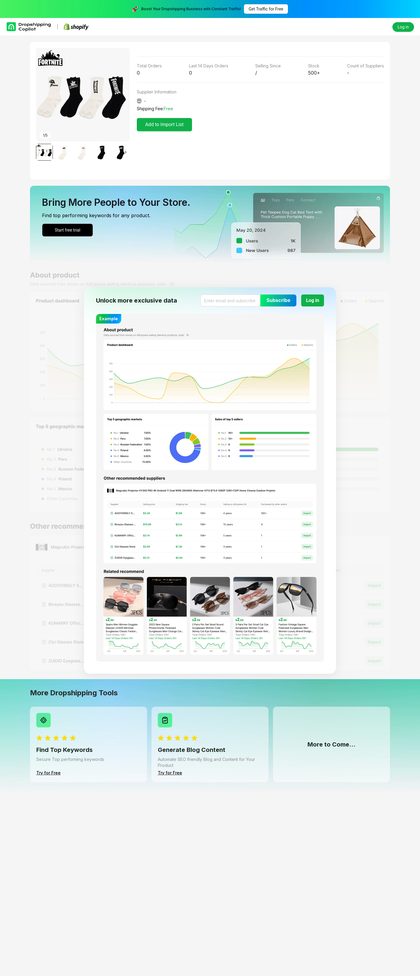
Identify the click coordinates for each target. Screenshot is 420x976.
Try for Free (48, 772)
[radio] (39, 738)
